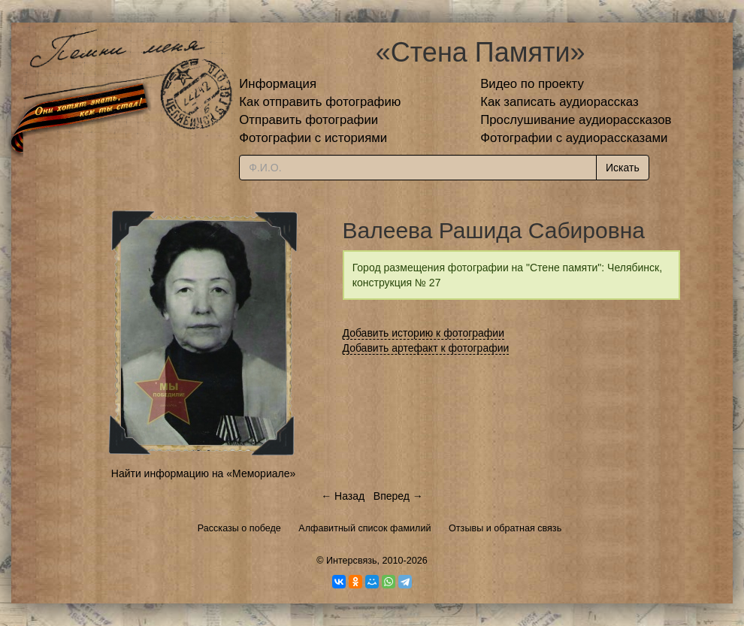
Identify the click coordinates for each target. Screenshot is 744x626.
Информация (277, 84)
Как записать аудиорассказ (559, 102)
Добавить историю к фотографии (424, 333)
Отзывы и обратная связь (505, 528)
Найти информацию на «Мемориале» (203, 473)
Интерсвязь (351, 560)
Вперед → (398, 496)
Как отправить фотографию (320, 102)
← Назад (342, 496)
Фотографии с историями (313, 138)
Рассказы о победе (239, 528)
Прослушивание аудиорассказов (575, 120)
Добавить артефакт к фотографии (426, 348)
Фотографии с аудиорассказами (573, 138)
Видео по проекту (532, 84)
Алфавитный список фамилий (364, 528)
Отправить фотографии (308, 120)
